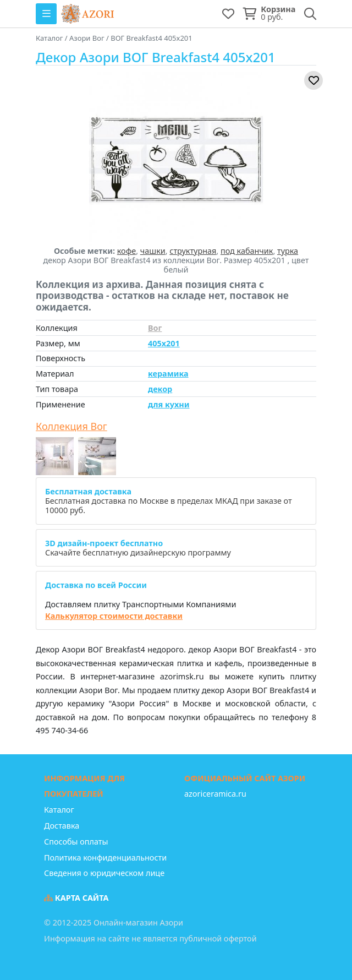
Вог (155, 328)
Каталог (59, 809)
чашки (153, 251)
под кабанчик (247, 251)
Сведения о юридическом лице (104, 873)
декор (160, 389)
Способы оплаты (76, 841)
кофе (126, 251)
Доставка (61, 825)
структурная (192, 251)
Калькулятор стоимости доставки (114, 615)
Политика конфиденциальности (105, 857)
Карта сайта (76, 897)
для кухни (168, 404)
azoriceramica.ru (215, 793)
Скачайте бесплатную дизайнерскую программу (138, 548)
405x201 (164, 343)
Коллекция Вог (71, 427)
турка (287, 251)
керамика (168, 373)
